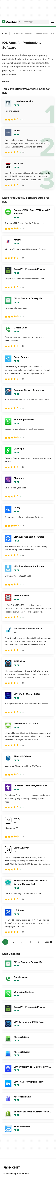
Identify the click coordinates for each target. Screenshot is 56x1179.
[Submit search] (20, 22)
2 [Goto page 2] (13, 942)
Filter (6, 81)
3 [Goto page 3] (21, 942)
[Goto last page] (48, 942)
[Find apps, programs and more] (33, 22)
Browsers (28, 33)
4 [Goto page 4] (30, 942)
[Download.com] (9, 21)
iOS (5, 33)
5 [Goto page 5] (38, 942)
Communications (41, 33)
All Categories (17, 33)
